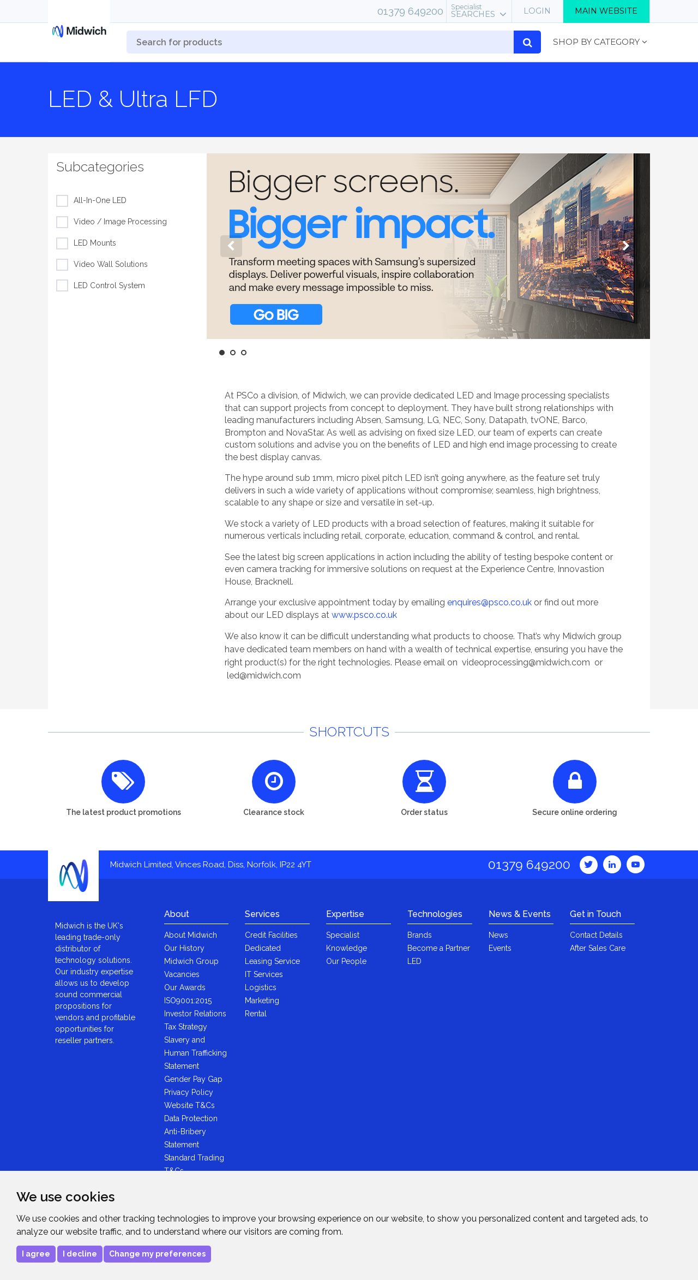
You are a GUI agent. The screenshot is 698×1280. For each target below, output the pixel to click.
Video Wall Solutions (111, 265)
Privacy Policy (188, 1092)
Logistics (260, 987)
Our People (346, 961)
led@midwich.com (264, 675)
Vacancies (182, 974)
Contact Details (596, 935)
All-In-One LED (100, 201)
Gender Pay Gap (193, 1079)
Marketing (262, 1000)
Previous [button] (231, 246)
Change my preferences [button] (157, 1253)
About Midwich (190, 935)
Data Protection (191, 1118)
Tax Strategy (185, 1026)
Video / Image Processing (120, 222)
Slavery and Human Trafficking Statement (195, 1052)
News (498, 935)
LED (414, 961)
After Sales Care (597, 948)
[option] (428, 246)
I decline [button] (80, 1253)
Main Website (606, 11)
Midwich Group (191, 961)
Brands (419, 935)
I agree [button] (36, 1253)
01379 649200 (410, 11)
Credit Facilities (271, 935)
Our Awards (185, 987)
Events (500, 948)
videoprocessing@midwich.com (526, 662)
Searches (473, 11)
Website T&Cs (189, 1105)
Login (537, 11)
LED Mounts (95, 243)
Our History (184, 948)
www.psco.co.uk (364, 615)
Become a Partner (438, 948)
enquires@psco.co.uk (489, 602)
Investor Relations (195, 1013)
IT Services (264, 974)
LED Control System (109, 286)
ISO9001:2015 (188, 1000)
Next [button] (625, 246)
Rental (256, 1013)
